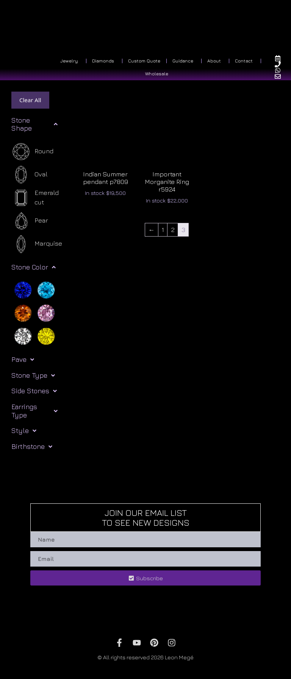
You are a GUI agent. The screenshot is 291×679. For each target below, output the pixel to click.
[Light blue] (46, 289)
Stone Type (33, 375)
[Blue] (22, 289)
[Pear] (29, 220)
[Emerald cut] (39, 197)
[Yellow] (46, 336)
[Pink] (46, 312)
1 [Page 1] (163, 230)
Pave (22, 359)
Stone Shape (34, 124)
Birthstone (31, 446)
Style (23, 431)
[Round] (32, 151)
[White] (22, 336)
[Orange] (22, 312)
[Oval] (29, 174)
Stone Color (33, 267)
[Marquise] (36, 243)
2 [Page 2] (173, 230)
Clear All (30, 100)
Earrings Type (34, 411)
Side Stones (34, 391)
